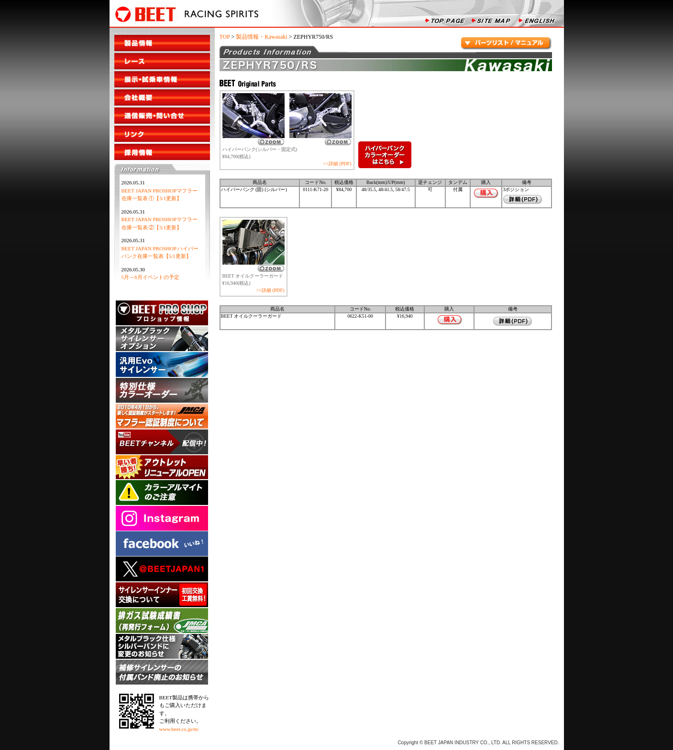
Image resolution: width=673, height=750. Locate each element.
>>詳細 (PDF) (337, 163)
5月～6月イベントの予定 (150, 277)
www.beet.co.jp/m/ (179, 729)
